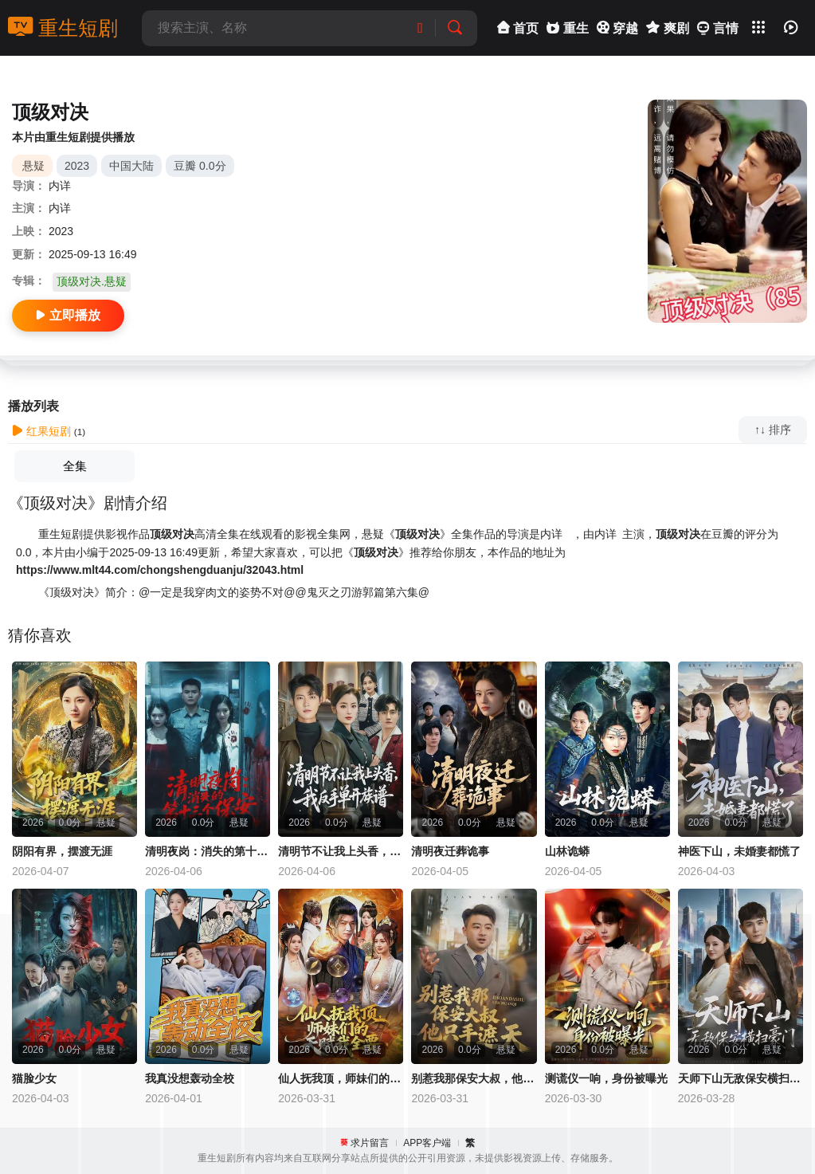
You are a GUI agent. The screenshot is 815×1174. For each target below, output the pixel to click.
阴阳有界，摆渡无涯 (62, 851)
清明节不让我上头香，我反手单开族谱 (340, 851)
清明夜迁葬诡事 (450, 851)
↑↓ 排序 (772, 429)
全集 (75, 466)
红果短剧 (41, 431)
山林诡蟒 (567, 851)
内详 (60, 185)
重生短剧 (63, 28)
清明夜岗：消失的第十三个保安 (207, 851)
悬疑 (33, 165)
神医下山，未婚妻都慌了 (739, 851)
